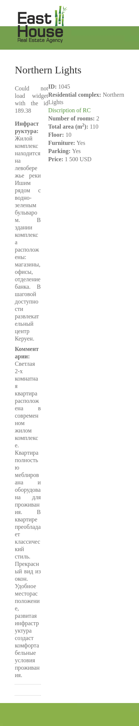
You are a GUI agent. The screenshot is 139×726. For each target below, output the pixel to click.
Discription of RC (69, 110)
